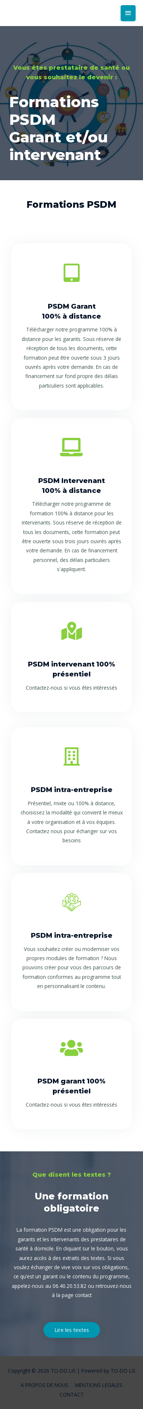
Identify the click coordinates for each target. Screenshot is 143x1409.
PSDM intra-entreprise (71, 789)
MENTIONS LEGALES (98, 1384)
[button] (71, 1330)
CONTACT (72, 1394)
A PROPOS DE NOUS (44, 1384)
